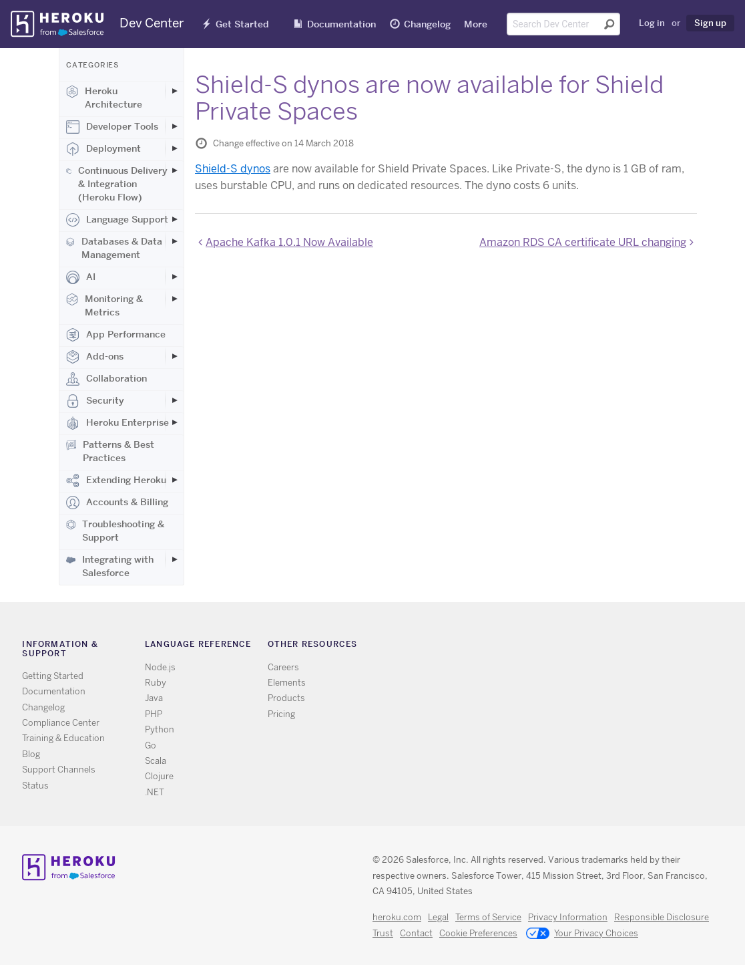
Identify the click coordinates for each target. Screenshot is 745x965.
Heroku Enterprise (117, 423)
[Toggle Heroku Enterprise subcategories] (174, 422)
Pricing (281, 714)
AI (80, 277)
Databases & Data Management (114, 248)
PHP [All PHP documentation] (153, 714)
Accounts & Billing (117, 502)
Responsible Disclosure (661, 917)
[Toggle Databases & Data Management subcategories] (174, 241)
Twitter (539, 647)
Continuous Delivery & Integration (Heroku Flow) (117, 183)
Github (558, 647)
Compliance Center (60, 723)
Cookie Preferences (478, 933)
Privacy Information (567, 917)
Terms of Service (488, 917)
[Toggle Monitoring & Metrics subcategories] (174, 299)
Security (95, 401)
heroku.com (396, 917)
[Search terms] (563, 24)
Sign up (710, 23)
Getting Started (52, 676)
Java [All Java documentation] (154, 698)
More (475, 24)
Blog (31, 754)
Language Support (117, 220)
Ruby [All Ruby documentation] (155, 683)
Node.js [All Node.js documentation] (160, 667)
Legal (438, 917)
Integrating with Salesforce (110, 566)
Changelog (427, 24)
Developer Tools (112, 127)
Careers (283, 667)
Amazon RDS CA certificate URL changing (582, 242)
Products (286, 698)
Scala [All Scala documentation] (155, 761)
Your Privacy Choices (582, 934)
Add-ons (94, 357)
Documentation (341, 24)
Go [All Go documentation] (150, 745)
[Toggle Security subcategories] (174, 400)
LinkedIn (578, 647)
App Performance (116, 334)
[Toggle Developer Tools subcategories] (174, 126)
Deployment (103, 149)
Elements (287, 683)
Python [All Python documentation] (159, 729)
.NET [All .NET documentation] (154, 792)
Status (35, 786)
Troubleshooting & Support (115, 530)
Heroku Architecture (104, 97)
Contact (416, 933)
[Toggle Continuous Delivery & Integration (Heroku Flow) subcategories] (174, 170)
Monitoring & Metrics (104, 305)
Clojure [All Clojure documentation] (159, 776)
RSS (520, 647)
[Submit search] (609, 24)
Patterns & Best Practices (110, 451)
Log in (652, 23)
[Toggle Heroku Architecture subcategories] (174, 91)
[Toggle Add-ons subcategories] (174, 356)
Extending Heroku (116, 480)
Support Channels (58, 770)
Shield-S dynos (232, 169)
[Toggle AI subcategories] (174, 277)
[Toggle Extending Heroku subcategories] (174, 480)
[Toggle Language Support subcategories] (174, 219)
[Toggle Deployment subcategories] (174, 148)
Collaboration (106, 379)
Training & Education (63, 738)
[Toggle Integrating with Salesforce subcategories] (174, 559)
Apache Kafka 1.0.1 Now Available (289, 242)
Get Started (242, 24)
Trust (382, 933)
